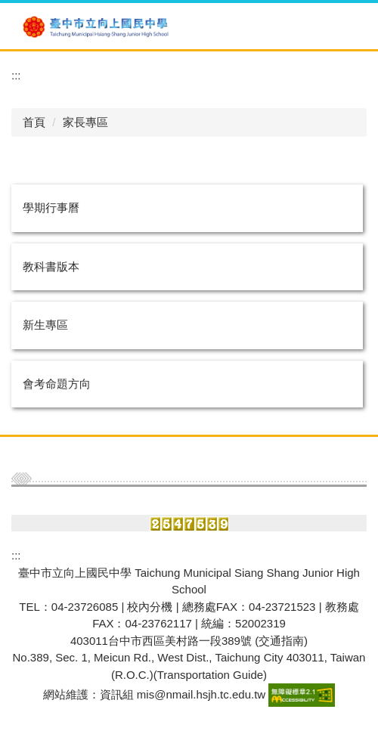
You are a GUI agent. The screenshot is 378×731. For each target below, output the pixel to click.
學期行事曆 (51, 207)
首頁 (34, 122)
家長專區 (85, 122)
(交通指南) (281, 640)
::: (16, 75)
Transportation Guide (210, 674)
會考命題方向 (57, 383)
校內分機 (149, 606)
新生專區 (45, 324)
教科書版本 (51, 266)
